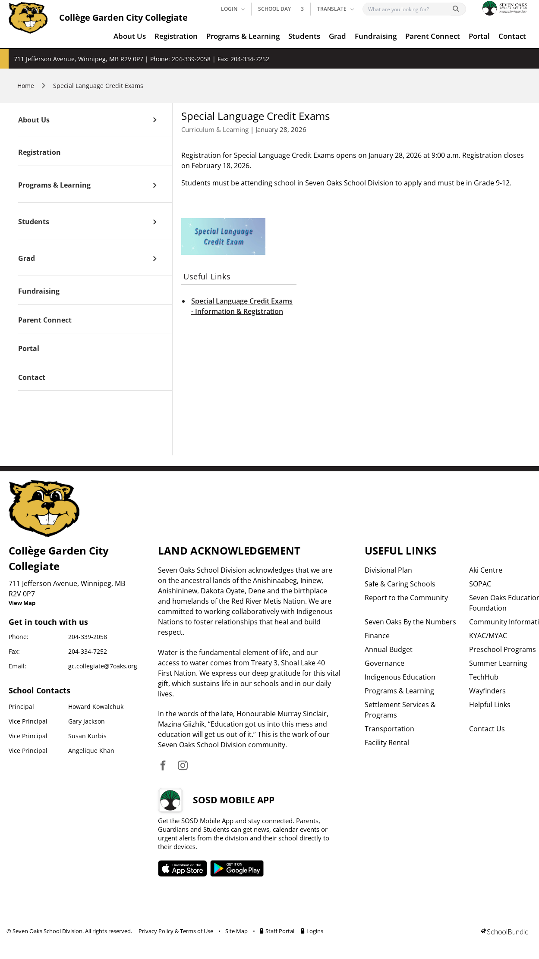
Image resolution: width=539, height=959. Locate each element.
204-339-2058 (87, 637)
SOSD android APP (237, 868)
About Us (129, 36)
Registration (176, 36)
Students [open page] (33, 222)
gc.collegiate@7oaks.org (102, 666)
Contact (512, 36)
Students (304, 36)
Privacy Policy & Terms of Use (176, 931)
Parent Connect (432, 36)
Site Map (236, 931)
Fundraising (376, 36)
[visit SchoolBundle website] (504, 932)
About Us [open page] (34, 120)
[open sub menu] (154, 120)
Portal (479, 36)
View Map (22, 603)
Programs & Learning (243, 36)
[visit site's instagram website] (183, 766)
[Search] (408, 9)
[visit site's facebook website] (163, 766)
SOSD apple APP (182, 868)
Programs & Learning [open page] (54, 185)
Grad (337, 36)
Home (25, 85)
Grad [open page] (26, 259)
